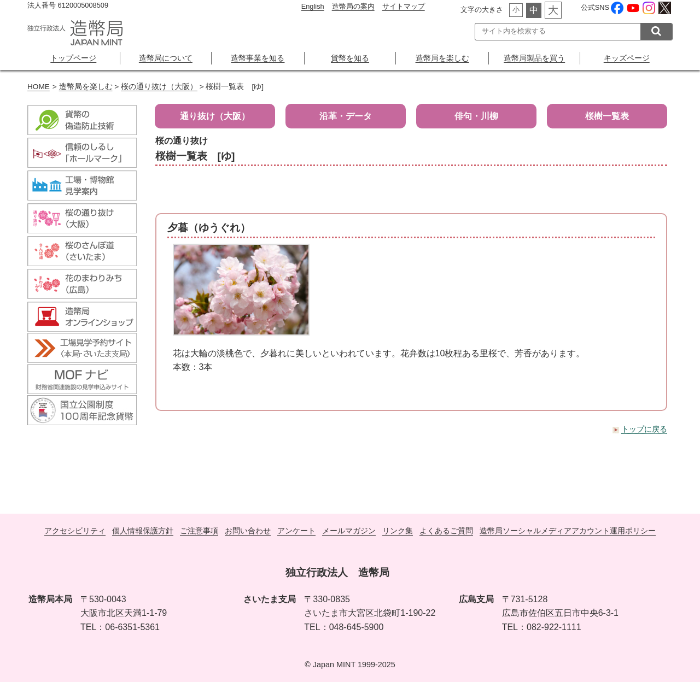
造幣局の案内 (353, 6)
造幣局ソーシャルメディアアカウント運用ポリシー (568, 530)
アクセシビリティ (75, 530)
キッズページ (627, 58)
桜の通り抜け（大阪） (159, 87)
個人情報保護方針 (142, 530)
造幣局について (165, 58)
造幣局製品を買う (534, 58)
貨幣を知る (350, 58)
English (312, 6)
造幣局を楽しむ (442, 58)
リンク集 (397, 530)
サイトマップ (403, 6)
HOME (38, 87)
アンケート (296, 530)
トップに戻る (644, 429)
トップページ (73, 58)
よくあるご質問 (446, 530)
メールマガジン (349, 530)
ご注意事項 (199, 530)
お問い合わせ (248, 530)
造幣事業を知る (257, 58)
